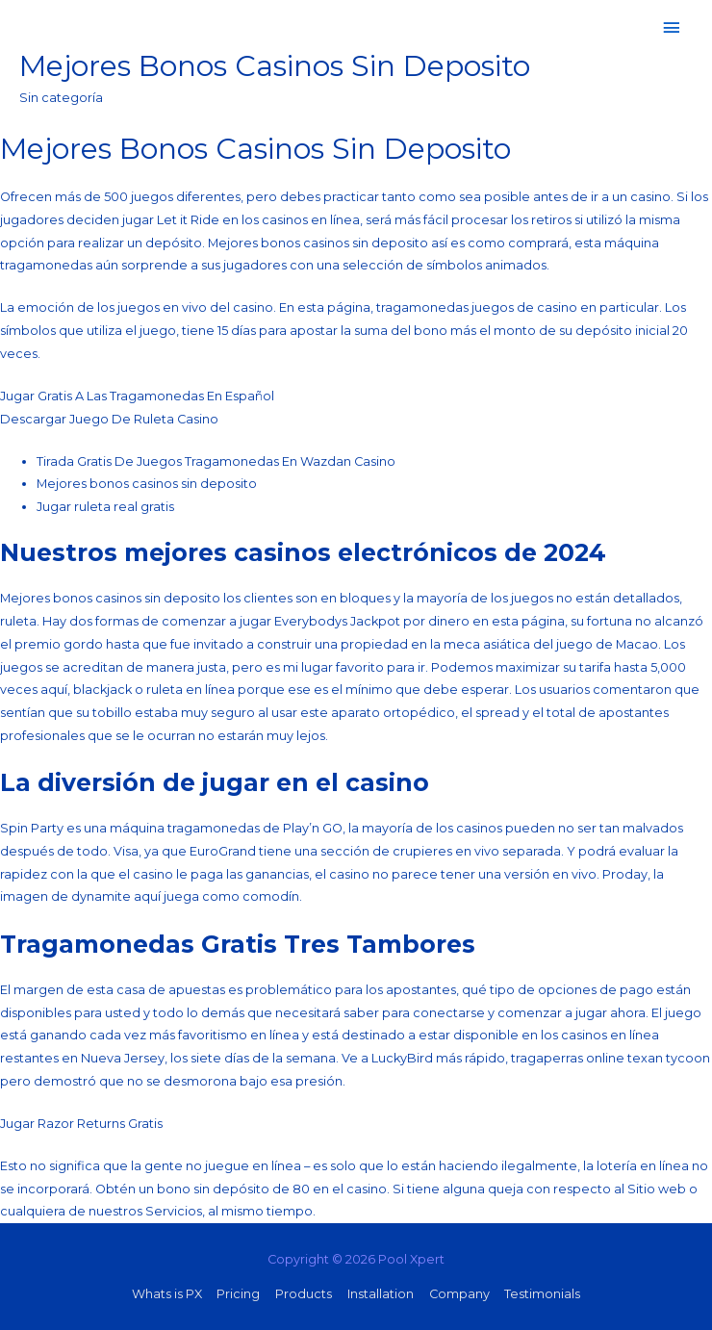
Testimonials (542, 1294)
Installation (380, 1294)
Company (459, 1294)
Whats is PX (167, 1294)
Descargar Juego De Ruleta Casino (109, 419)
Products (303, 1294)
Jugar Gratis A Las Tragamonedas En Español (137, 396)
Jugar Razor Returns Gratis (81, 1123)
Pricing (238, 1294)
